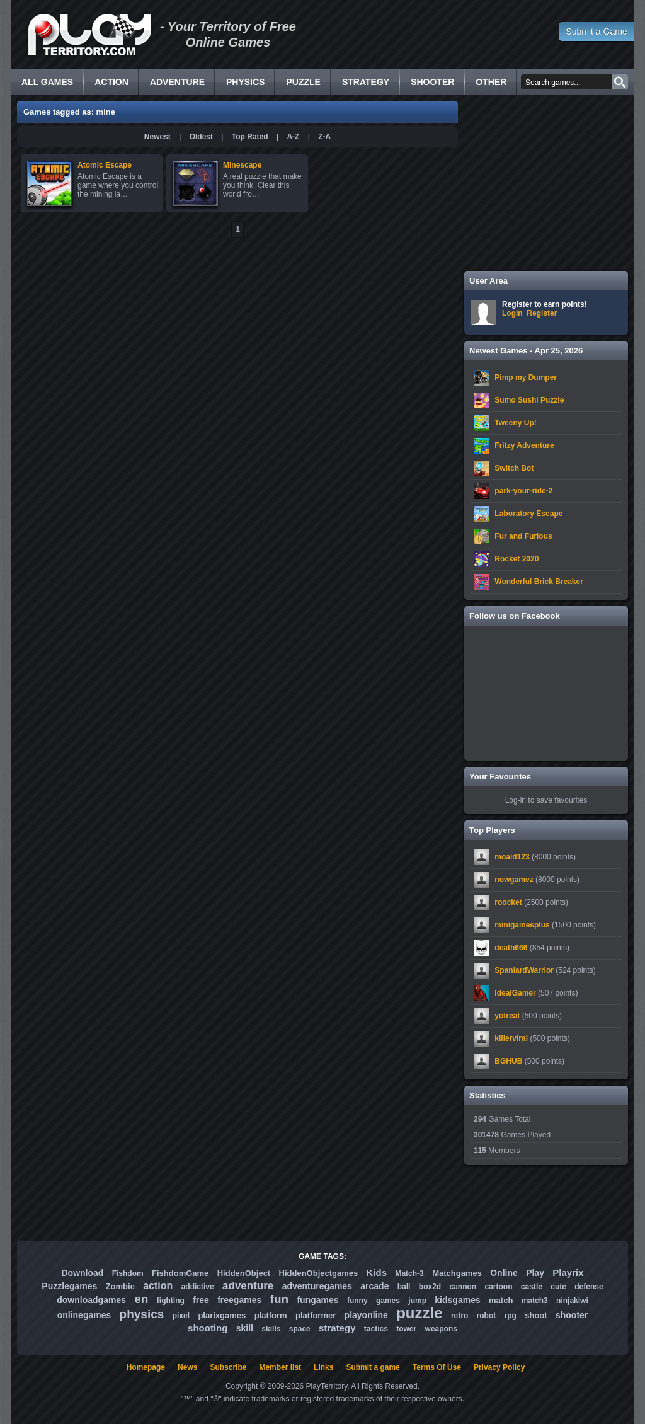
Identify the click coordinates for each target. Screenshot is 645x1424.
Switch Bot (514, 468)
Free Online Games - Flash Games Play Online (89, 34)
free (201, 1300)
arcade (374, 1286)
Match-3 (409, 1273)
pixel (181, 1315)
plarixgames (222, 1315)
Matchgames (457, 1273)
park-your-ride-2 (523, 490)
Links (323, 1367)
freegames (239, 1300)
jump (417, 1300)
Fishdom (128, 1273)
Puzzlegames (69, 1286)
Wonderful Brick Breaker (538, 581)
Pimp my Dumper (525, 377)
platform (270, 1315)
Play (535, 1273)
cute (558, 1286)
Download (82, 1273)
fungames (317, 1300)
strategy (337, 1328)
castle (531, 1286)
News (187, 1367)
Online (504, 1273)
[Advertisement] (546, 182)
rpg (511, 1315)
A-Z (293, 136)
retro (459, 1315)
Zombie (120, 1286)
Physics (245, 82)
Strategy (365, 82)
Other (491, 82)
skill (244, 1328)
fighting (171, 1300)
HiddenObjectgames (318, 1273)
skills (270, 1328)
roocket (508, 902)
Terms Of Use (437, 1367)
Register (542, 313)
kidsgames (457, 1300)
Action (111, 82)
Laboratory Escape (528, 513)
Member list (280, 1367)
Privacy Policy (499, 1367)
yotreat (507, 1015)
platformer (315, 1315)
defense (588, 1286)
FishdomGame (180, 1273)
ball (404, 1286)
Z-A (324, 136)
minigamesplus (521, 925)
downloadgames (91, 1300)
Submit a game (372, 1367)
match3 (535, 1300)
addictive (197, 1286)
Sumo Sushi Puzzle (529, 400)
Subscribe (228, 1367)
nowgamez (513, 879)
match (501, 1300)
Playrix (567, 1272)
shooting (207, 1328)
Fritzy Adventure (524, 445)
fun (279, 1299)
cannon (462, 1286)
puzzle (419, 1312)
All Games (47, 82)
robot (486, 1315)
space (300, 1328)
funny (357, 1300)
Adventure (177, 82)
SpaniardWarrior (524, 970)
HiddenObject (244, 1273)
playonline (366, 1315)
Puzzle (303, 82)
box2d (430, 1286)
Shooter (432, 82)
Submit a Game (596, 31)
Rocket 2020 (516, 558)
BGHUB (508, 1061)
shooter (572, 1315)
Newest (157, 136)
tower (406, 1328)
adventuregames (317, 1286)
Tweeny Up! (515, 422)
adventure (247, 1286)
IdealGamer (514, 993)
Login (512, 313)
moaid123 (511, 857)
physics (142, 1314)
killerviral (511, 1038)
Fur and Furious (523, 536)
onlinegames (84, 1315)
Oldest (201, 136)
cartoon (499, 1286)
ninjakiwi (572, 1300)
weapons (441, 1328)
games (388, 1300)
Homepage (146, 1367)
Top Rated (250, 136)
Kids (377, 1272)
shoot (536, 1315)
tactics (376, 1328)
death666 (510, 947)
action (158, 1285)
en (141, 1299)
